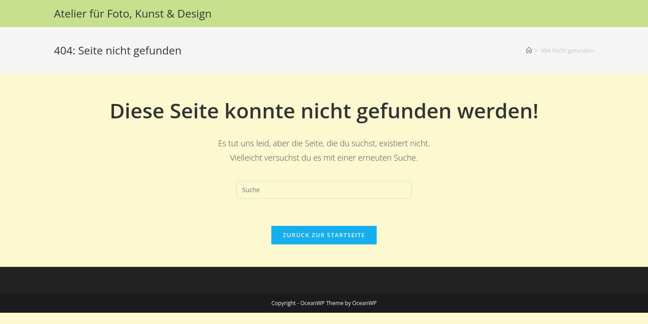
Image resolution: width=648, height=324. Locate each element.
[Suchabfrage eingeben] (324, 190)
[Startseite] (529, 50)
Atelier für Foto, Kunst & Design (133, 13)
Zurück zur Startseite (324, 235)
